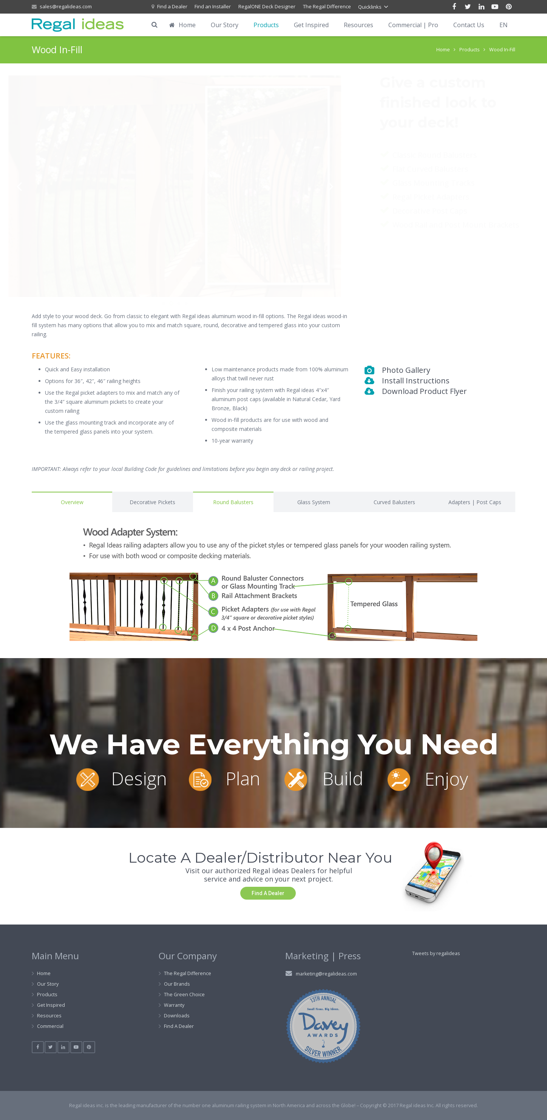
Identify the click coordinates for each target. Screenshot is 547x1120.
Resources (49, 1015)
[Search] (154, 24)
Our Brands (177, 984)
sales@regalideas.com (66, 6)
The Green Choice (184, 994)
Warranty (174, 1005)
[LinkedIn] (481, 7)
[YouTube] (495, 7)
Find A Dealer (179, 1026)
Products (469, 49)
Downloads (177, 1015)
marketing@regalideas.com (326, 974)
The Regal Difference (327, 6)
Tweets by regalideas (436, 953)
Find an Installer (213, 6)
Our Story (48, 984)
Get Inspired (51, 1005)
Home (443, 49)
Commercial (50, 1026)
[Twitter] (467, 7)
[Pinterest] (508, 7)
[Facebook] (454, 7)
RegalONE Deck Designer (266, 6)
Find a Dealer (172, 6)
